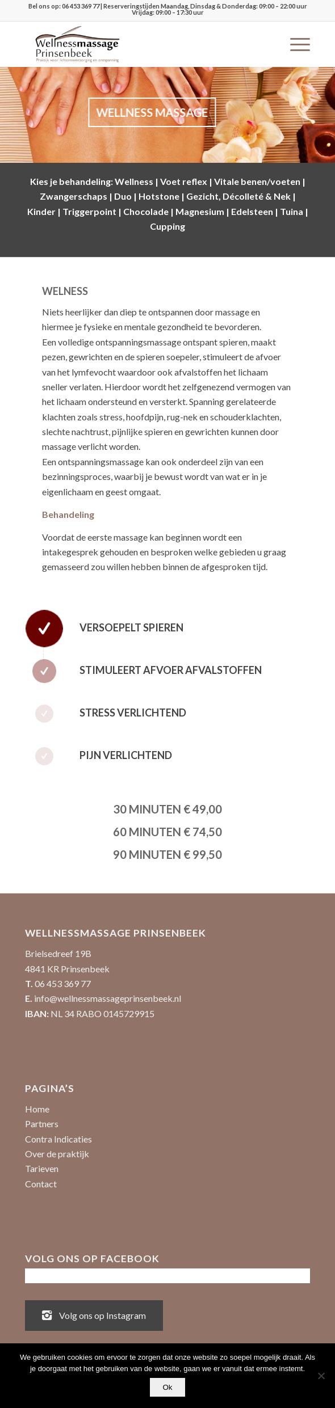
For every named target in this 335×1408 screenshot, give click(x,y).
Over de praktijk (57, 1153)
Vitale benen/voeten (257, 181)
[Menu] (294, 44)
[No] (320, 1375)
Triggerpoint (89, 211)
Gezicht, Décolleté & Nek (238, 196)
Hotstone (159, 196)
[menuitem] (294, 44)
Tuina (291, 211)
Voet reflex (183, 181)
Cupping (167, 226)
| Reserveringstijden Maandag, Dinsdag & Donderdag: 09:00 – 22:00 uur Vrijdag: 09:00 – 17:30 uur (203, 9)
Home (37, 1108)
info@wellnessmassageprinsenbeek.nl (107, 998)
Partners (41, 1123)
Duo (123, 196)
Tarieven (41, 1168)
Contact (41, 1183)
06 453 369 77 (80, 6)
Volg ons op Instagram (94, 1314)
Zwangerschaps (73, 196)
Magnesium (199, 211)
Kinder (41, 211)
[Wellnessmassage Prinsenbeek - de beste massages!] (139, 44)
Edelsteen (252, 211)
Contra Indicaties (58, 1138)
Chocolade (146, 211)
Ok (167, 1387)
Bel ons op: (45, 6)
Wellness (134, 181)
